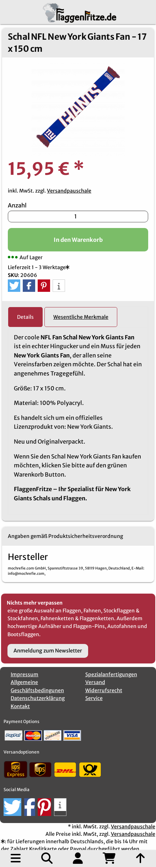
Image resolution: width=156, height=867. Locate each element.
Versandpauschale (69, 191)
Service (94, 698)
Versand (95, 682)
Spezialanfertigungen (111, 674)
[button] (14, 285)
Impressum (24, 674)
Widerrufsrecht (103, 690)
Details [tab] (25, 317)
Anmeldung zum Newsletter (48, 651)
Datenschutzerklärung (38, 698)
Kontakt (20, 706)
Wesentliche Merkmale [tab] (80, 317)
